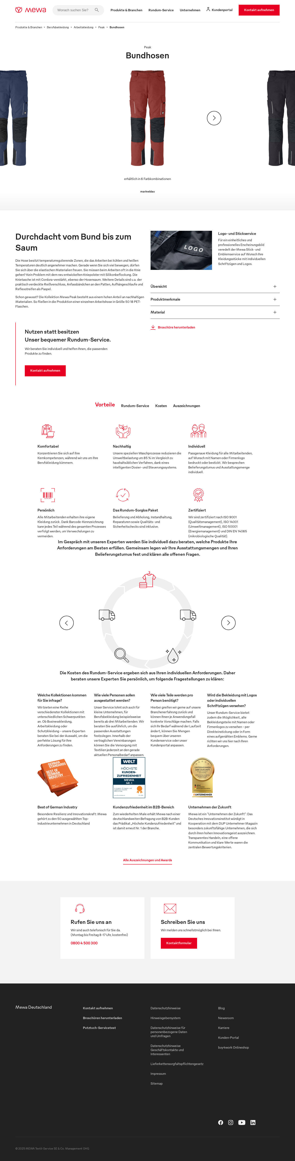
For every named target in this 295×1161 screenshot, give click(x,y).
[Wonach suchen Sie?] (78, 10)
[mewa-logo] (30, 10)
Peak (101, 27)
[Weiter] (214, 118)
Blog (221, 1008)
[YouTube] (244, 1124)
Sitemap (157, 1083)
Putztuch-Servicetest (99, 1028)
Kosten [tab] (161, 405)
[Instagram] (233, 1124)
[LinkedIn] (255, 1124)
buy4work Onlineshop (233, 1047)
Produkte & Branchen (28, 27)
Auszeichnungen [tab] (186, 405)
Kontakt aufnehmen (259, 10)
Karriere (223, 1028)
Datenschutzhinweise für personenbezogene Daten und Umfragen (169, 1032)
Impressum (158, 1074)
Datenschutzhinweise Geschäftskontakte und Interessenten (167, 1050)
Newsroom (226, 1018)
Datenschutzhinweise (166, 1008)
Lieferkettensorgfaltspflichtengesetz (177, 1064)
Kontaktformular (179, 943)
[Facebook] (223, 1124)
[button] (215, 286)
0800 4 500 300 (84, 942)
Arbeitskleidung (83, 27)
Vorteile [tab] (105, 404)
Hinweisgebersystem (165, 1018)
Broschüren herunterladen (102, 1018)
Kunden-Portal (228, 1037)
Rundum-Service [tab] (135, 405)
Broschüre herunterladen (171, 327)
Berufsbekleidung (58, 27)
